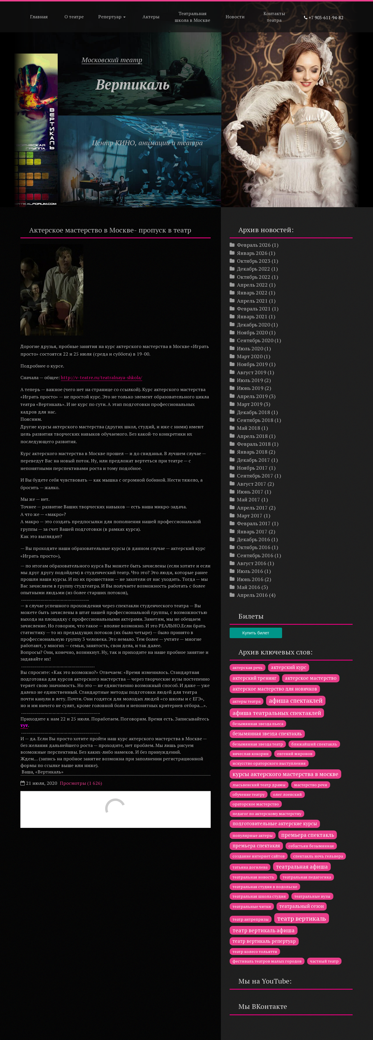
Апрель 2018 (252, 435)
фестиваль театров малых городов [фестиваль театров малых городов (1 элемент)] (267, 961)
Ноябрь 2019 (252, 364)
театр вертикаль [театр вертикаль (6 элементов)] (301, 918)
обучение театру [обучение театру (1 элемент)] (249, 794)
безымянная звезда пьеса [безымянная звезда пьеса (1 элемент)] (258, 723)
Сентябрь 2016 (255, 555)
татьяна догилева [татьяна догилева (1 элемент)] (250, 867)
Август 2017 (251, 483)
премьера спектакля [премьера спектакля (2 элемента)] (256, 845)
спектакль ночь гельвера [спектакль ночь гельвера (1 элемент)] (318, 856)
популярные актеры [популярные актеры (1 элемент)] (253, 835)
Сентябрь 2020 (255, 340)
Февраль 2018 (254, 443)
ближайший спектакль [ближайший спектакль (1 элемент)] (314, 744)
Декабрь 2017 (253, 459)
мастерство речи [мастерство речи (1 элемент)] (310, 784)
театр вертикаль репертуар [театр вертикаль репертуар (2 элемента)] (264, 941)
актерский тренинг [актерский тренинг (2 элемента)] (255, 678)
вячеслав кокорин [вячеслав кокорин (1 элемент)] (251, 753)
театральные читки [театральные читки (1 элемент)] (252, 906)
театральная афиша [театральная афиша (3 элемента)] (302, 866)
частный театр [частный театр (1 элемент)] (324, 961)
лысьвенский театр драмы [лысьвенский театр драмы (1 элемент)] (259, 784)
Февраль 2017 (254, 523)
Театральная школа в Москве (192, 16)
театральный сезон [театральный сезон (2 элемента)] (301, 906)
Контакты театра (274, 16)
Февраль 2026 (254, 244)
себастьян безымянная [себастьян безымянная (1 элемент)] (311, 846)
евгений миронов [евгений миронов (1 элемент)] (294, 753)
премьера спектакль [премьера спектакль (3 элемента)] (307, 834)
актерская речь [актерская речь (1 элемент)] (248, 667)
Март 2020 (250, 356)
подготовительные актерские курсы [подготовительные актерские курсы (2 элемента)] (275, 823)
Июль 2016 (250, 570)
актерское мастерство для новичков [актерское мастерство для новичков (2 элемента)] (275, 689)
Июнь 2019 (250, 387)
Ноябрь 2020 (252, 332)
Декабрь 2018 (253, 412)
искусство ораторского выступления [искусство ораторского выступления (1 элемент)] (269, 763)
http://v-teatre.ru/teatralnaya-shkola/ (101, 377)
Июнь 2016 (250, 579)
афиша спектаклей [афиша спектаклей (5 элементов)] (296, 700)
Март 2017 (250, 515)
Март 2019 (250, 403)
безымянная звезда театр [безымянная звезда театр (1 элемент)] (258, 744)
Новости (235, 16)
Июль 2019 (250, 380)
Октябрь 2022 (253, 276)
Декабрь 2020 (253, 324)
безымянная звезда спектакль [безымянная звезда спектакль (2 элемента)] (267, 733)
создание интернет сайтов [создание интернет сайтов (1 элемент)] (259, 856)
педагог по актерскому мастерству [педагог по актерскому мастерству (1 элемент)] (267, 813)
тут (24, 725)
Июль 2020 (250, 348)
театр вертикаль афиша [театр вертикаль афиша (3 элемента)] (264, 930)
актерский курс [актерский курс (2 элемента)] (288, 667)
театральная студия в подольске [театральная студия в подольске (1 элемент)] (265, 886)
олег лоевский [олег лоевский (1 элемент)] (287, 794)
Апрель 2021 (252, 300)
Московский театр (112, 59)
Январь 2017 (252, 531)
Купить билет (255, 632)
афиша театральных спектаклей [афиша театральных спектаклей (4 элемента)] (277, 713)
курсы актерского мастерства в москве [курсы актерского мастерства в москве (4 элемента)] (285, 774)
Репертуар (112, 16)
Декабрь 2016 (253, 539)
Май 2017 (248, 499)
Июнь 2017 (250, 491)
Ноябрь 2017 (252, 467)
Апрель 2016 (252, 594)
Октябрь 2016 (253, 547)
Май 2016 (248, 586)
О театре (74, 16)
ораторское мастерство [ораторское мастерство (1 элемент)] (256, 804)
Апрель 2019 (252, 396)
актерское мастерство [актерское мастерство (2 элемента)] (311, 678)
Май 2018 (248, 427)
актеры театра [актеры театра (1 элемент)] (247, 701)
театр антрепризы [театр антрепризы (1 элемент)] (251, 919)
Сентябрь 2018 (255, 419)
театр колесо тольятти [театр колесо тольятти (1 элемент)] (255, 951)
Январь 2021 (252, 316)
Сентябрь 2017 (255, 475)
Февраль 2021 (254, 308)
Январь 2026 (252, 252)
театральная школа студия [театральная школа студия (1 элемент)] (259, 896)
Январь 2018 (252, 451)
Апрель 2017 (252, 507)
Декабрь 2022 (253, 268)
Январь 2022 (252, 292)
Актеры (150, 16)
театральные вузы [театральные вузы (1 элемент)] (312, 896)
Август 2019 (251, 372)
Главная (39, 16)
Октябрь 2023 (253, 260)
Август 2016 (251, 563)
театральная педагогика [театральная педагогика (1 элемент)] (307, 877)
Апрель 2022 (252, 284)
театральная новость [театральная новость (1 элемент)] (253, 877)
